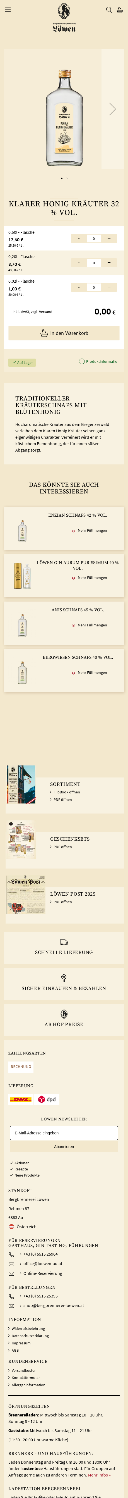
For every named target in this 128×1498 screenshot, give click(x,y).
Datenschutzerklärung (30, 1335)
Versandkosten (24, 1370)
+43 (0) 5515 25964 (40, 1254)
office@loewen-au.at (42, 1263)
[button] (113, 109)
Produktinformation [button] (102, 361)
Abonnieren (64, 1146)
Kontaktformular (26, 1377)
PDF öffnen (63, 799)
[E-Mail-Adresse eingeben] (64, 1133)
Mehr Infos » (99, 1475)
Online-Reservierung (42, 1273)
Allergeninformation (28, 1384)
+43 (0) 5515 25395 (40, 1296)
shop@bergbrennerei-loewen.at (53, 1305)
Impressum (21, 1343)
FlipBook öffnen (67, 792)
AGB (15, 1350)
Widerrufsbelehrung (28, 1328)
